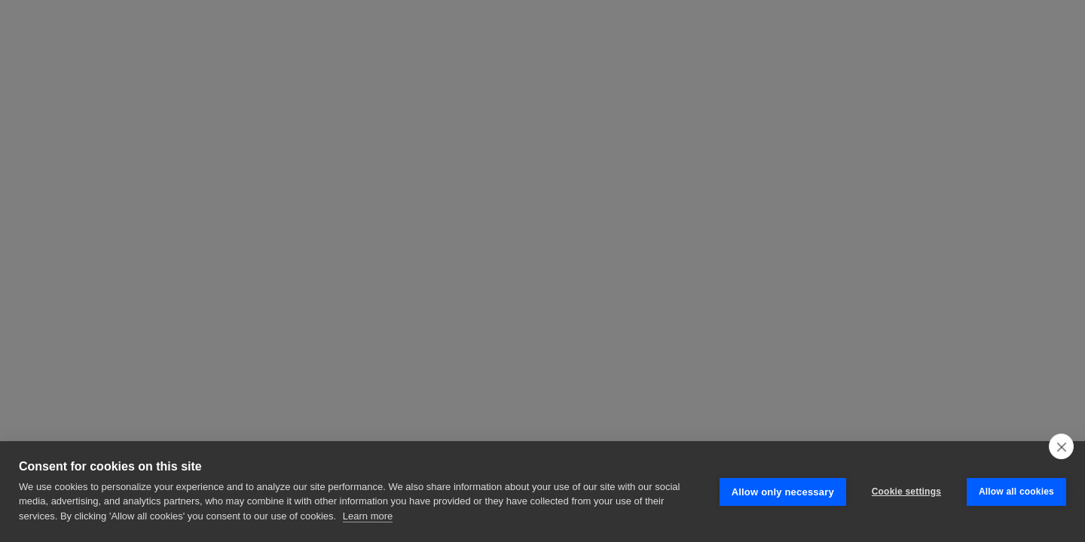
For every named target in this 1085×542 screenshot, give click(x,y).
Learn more (368, 516)
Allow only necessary (783, 492)
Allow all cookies (1016, 491)
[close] (1061, 446)
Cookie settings (906, 491)
